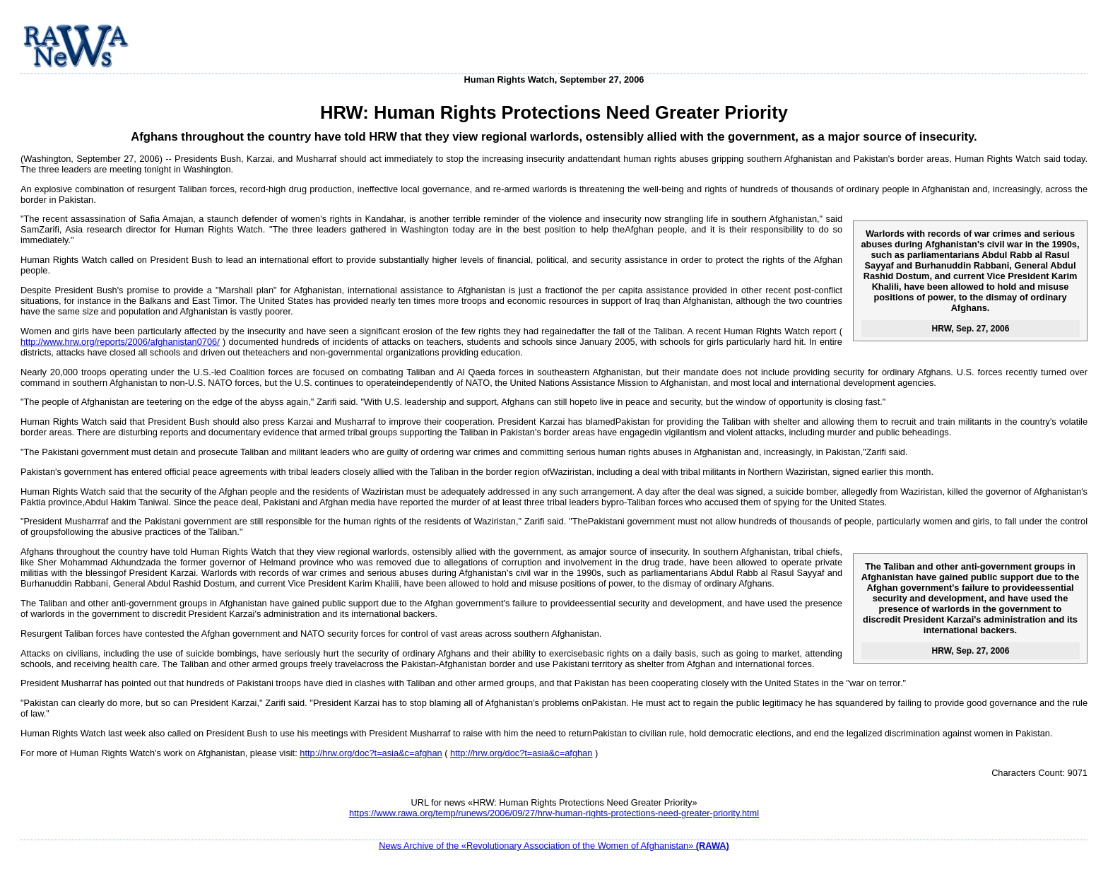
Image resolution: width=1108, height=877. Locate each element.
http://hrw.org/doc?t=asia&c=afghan (371, 753)
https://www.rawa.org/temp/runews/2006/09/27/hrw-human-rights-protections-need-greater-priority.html (554, 813)
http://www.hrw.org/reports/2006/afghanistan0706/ (120, 341)
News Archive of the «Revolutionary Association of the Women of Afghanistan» (554, 845)
